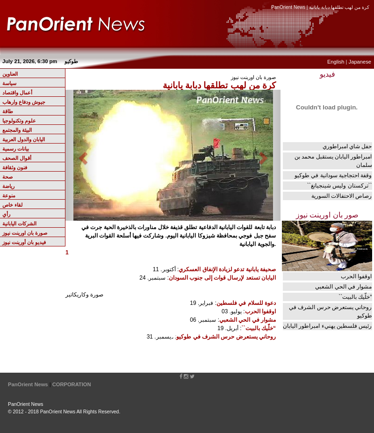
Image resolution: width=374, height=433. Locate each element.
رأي (6, 214)
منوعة (8, 195)
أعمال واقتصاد (17, 92)
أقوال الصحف (16, 158)
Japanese (360, 62)
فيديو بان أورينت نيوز (24, 242)
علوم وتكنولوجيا (19, 120)
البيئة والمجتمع (17, 130)
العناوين (10, 74)
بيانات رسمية (15, 149)
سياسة (9, 83)
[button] (81, 155)
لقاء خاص (12, 205)
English (336, 62)
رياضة (8, 186)
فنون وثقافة (14, 167)
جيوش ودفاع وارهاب (23, 102)
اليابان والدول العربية (23, 139)
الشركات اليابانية (19, 223)
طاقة (7, 111)
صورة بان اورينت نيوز (24, 233)
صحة (7, 177)
